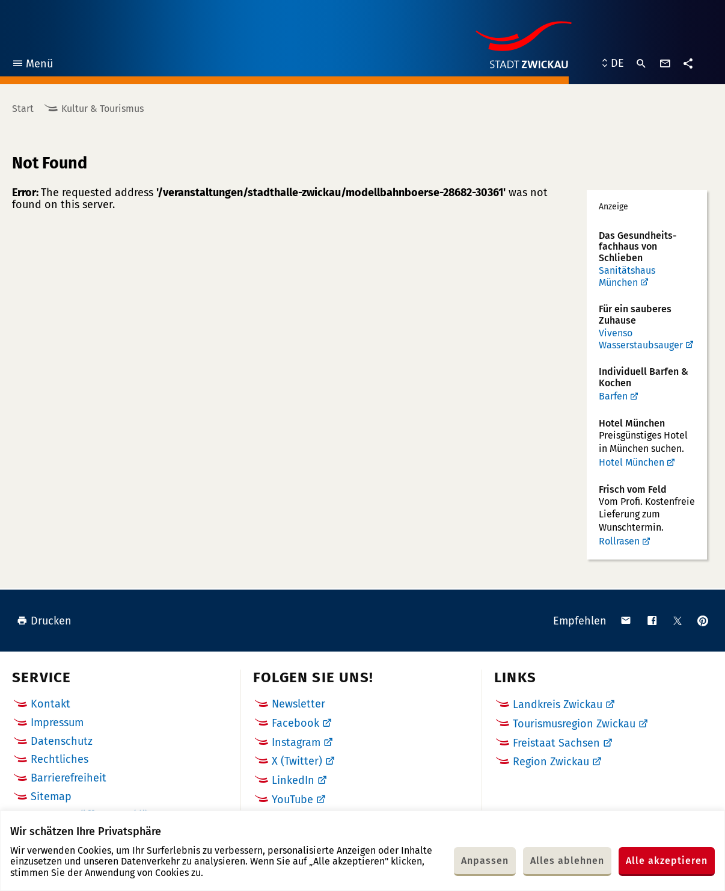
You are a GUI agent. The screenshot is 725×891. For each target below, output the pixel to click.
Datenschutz (62, 741)
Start (23, 108)
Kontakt (50, 704)
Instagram (296, 742)
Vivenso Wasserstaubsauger (641, 339)
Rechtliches (59, 759)
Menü (32, 65)
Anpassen (485, 860)
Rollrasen (619, 541)
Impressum (57, 722)
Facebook (295, 723)
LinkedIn (293, 780)
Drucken (44, 620)
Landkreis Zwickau (557, 704)
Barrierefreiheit (68, 778)
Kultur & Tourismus (102, 108)
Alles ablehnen (567, 860)
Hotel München (631, 462)
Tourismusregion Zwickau (574, 723)
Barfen (613, 396)
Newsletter (298, 704)
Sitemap (51, 796)
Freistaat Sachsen (556, 743)
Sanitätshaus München (627, 276)
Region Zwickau (551, 761)
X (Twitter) (297, 761)
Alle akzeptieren (667, 860)
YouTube (292, 799)
